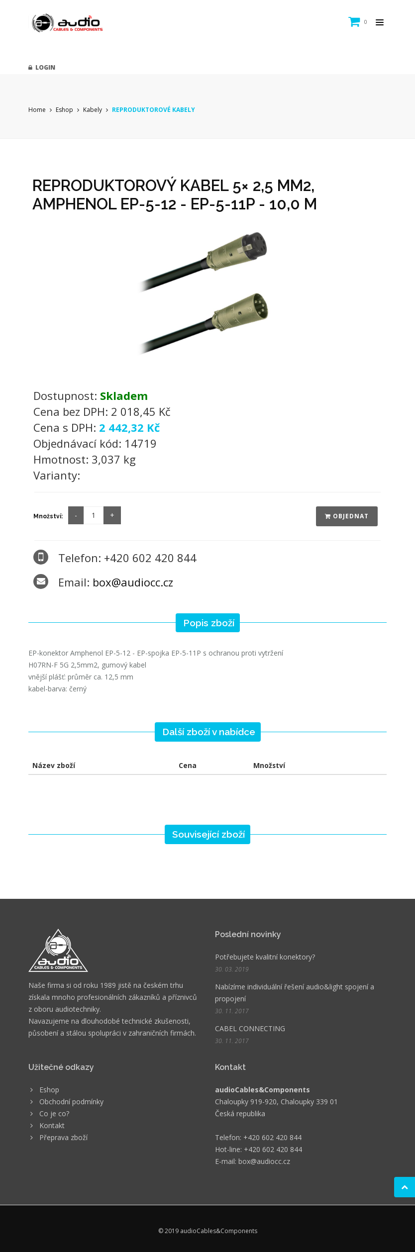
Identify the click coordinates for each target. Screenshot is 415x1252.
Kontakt (52, 1125)
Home (37, 109)
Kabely (92, 109)
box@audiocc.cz (133, 582)
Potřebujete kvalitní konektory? (265, 957)
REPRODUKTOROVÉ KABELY (153, 109)
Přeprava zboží (63, 1137)
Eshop (64, 109)
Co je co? (54, 1113)
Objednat (347, 516)
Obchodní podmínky (71, 1101)
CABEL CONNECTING (250, 1028)
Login (41, 67)
